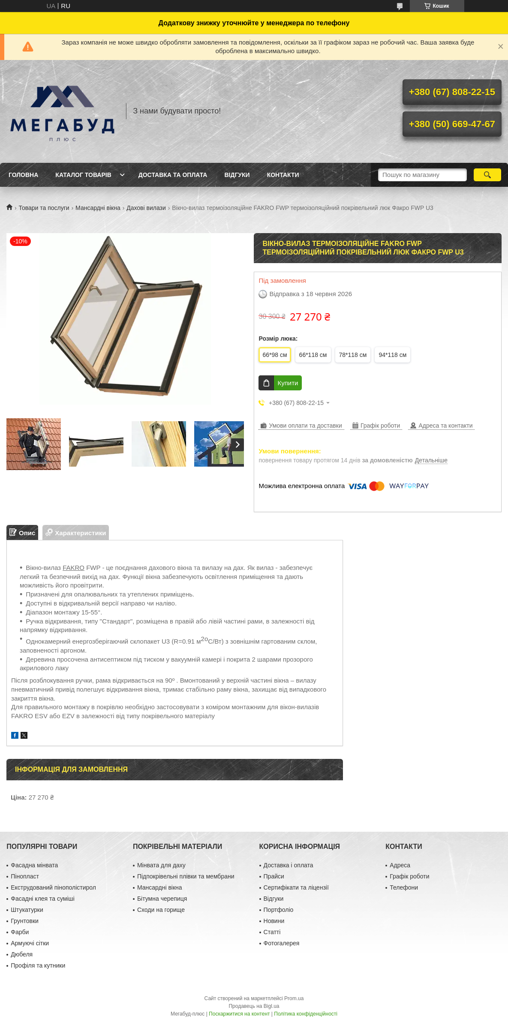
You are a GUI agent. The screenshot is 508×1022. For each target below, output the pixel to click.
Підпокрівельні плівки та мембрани (185, 876)
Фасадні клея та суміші (43, 898)
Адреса (400, 865)
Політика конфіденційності (305, 1014)
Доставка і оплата (288, 865)
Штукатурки (27, 909)
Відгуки (236, 174)
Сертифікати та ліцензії (296, 887)
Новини (274, 920)
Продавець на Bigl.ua (253, 1006)
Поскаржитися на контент (239, 1014)
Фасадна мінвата (34, 865)
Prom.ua (294, 998)
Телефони (404, 887)
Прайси (274, 876)
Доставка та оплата (172, 174)
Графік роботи (409, 876)
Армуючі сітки (30, 943)
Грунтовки (25, 920)
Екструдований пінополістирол (53, 887)
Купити (287, 383)
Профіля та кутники (38, 965)
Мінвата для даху (161, 865)
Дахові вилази (146, 207)
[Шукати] (487, 174)
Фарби (20, 932)
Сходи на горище (161, 909)
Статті (272, 932)
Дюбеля (22, 954)
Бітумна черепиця (162, 898)
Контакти (283, 174)
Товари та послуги (43, 207)
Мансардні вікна (97, 207)
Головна (23, 174)
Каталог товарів (83, 174)
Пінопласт (25, 876)
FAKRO (73, 567)
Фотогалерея (282, 943)
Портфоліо (279, 909)
